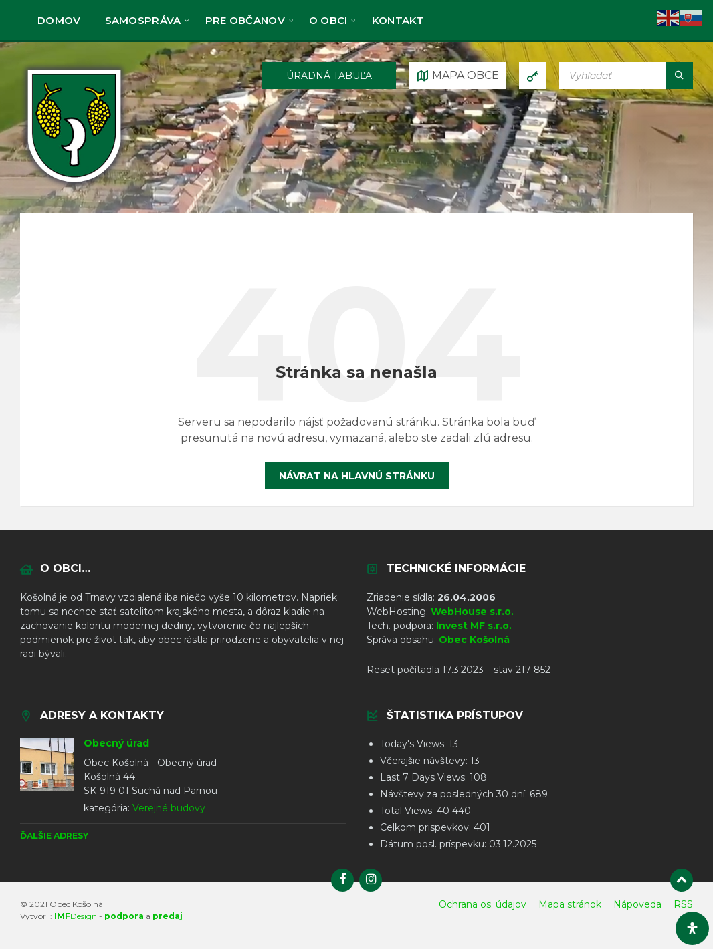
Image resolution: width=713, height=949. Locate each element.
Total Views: (408, 811)
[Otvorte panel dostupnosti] (692, 928)
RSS (683, 904)
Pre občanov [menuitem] (245, 20)
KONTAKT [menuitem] (398, 20)
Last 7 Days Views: (425, 777)
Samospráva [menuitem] (143, 20)
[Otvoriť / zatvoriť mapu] (457, 75)
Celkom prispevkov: (427, 827)
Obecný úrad (116, 743)
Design (75, 916)
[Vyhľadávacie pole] (626, 75)
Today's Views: (414, 744)
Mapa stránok (569, 904)
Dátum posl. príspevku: (434, 844)
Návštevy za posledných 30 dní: (455, 794)
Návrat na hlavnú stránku (357, 476)
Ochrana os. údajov (482, 904)
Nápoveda (637, 904)
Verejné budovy (168, 808)
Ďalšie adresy (54, 836)
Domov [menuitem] (59, 20)
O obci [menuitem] (328, 20)
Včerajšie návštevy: (425, 761)
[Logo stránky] (74, 186)
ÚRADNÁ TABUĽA (329, 76)
